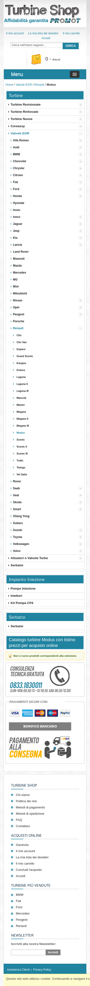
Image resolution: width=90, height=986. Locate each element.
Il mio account (15, 33)
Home (9, 84)
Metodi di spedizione (30, 813)
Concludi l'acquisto (29, 870)
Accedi (46, 38)
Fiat (18, 901)
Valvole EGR (24, 84)
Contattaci (23, 826)
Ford (19, 907)
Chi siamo (23, 795)
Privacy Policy (42, 969)
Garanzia (22, 845)
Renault (39, 84)
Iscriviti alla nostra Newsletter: (33, 944)
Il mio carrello (71, 33)
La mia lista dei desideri (43, 33)
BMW (20, 894)
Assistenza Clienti (18, 969)
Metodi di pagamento (30, 807)
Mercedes (23, 913)
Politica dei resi (26, 801)
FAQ (19, 820)
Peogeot (21, 919)
